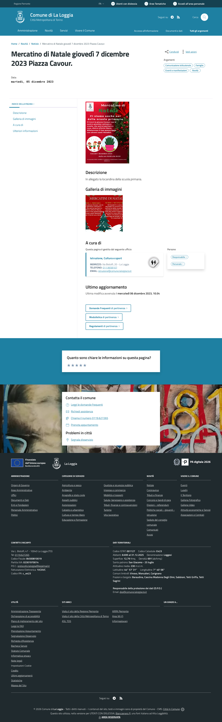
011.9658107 (110, 267)
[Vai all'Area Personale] (188, 3)
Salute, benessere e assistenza (119, 500)
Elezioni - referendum (158, 505)
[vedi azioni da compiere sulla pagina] (188, 51)
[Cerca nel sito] (204, 17)
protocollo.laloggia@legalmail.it (34, 566)
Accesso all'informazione (146, 31)
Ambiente (67, 490)
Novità (24, 44)
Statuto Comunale (20, 651)
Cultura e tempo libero (73, 515)
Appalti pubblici (69, 500)
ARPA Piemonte (120, 611)
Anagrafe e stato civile (73, 495)
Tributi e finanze (155, 495)
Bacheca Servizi (19, 646)
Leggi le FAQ (17, 626)
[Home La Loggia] (43, 17)
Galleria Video (188, 505)
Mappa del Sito (18, 685)
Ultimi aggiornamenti (22, 675)
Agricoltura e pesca (71, 485)
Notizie (35, 44)
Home (14, 44)
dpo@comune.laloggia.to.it (133, 592)
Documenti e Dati (20, 500)
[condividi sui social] (171, 51)
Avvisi (150, 534)
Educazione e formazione (74, 520)
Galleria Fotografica (190, 500)
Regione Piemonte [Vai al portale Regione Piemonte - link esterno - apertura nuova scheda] (22, 3)
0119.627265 (22, 555)
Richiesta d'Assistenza (22, 641)
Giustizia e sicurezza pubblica (118, 485)
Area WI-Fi (117, 616)
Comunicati (152, 530)
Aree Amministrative (21, 490)
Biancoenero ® (123, 713)
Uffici (13, 495)
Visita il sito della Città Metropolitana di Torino (85, 616)
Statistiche (16, 680)
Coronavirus (153, 490)
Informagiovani (119, 621)
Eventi (184, 485)
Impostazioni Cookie (21, 665)
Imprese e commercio (114, 490)
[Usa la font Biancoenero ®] (124, 3)
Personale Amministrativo (24, 510)
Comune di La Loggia (51, 15)
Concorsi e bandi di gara (159, 500)
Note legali (16, 661)
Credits (14, 670)
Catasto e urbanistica (73, 510)
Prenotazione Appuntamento (26, 631)
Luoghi (184, 490)
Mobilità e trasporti (113, 495)
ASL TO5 (66, 621)
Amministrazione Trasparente (26, 611)
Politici (14, 515)
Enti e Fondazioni (20, 505)
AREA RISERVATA (109, 717)
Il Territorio (186, 495)
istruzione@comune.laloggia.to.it (115, 271)
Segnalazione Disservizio (23, 636)
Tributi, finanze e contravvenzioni (120, 505)
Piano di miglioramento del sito (27, 621)
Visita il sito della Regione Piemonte (80, 611)
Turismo (107, 510)
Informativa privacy (21, 656)
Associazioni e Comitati (192, 515)
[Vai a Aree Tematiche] (155, 3)
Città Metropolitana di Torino (46, 20)
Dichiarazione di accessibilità (25, 616)
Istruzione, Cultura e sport (106, 258)
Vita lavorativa (111, 515)
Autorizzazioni (69, 505)
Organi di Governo (20, 485)
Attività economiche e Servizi (195, 510)
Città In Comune (171, 709)
